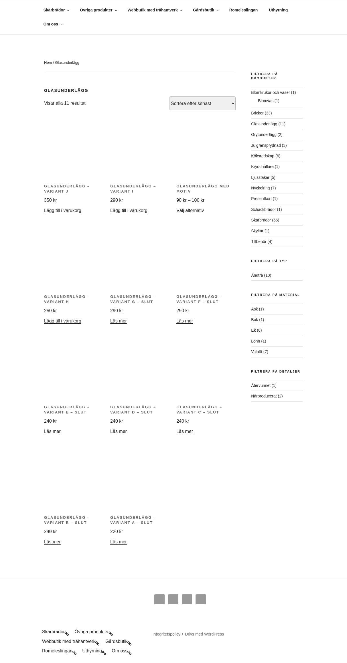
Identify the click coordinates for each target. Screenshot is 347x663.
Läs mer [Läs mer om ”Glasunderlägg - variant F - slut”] (184, 320)
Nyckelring (260, 188)
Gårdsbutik (206, 10)
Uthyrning (278, 10)
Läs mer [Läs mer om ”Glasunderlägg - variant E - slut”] (52, 431)
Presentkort (261, 198)
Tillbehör (258, 241)
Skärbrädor (57, 10)
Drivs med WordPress (204, 634)
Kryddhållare (262, 166)
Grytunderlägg (264, 134)
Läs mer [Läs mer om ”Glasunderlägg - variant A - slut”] (118, 541)
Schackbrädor (263, 209)
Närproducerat (264, 396)
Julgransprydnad (266, 145)
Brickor (257, 113)
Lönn (255, 341)
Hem (48, 62)
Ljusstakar (260, 177)
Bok (254, 319)
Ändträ (257, 275)
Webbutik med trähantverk (156, 10)
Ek (253, 330)
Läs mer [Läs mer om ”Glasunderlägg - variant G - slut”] (118, 320)
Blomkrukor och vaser (270, 92)
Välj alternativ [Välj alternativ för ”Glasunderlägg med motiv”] (190, 210)
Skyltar (257, 231)
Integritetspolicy (166, 634)
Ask (254, 309)
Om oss (54, 24)
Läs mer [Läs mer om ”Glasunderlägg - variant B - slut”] (52, 541)
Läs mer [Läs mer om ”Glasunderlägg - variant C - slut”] (184, 431)
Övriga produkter (99, 10)
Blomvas (265, 100)
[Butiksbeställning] (202, 103)
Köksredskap (262, 156)
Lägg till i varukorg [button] (62, 210)
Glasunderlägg (264, 124)
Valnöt (256, 351)
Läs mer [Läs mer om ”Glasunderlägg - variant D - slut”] (118, 431)
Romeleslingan (243, 10)
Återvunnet (261, 385)
